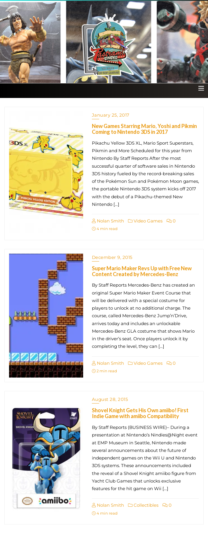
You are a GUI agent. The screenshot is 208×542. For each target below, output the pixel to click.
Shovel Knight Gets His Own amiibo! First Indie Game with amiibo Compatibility (140, 413)
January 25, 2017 (111, 115)
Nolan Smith (108, 221)
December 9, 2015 (112, 257)
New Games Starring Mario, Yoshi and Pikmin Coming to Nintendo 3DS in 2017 (144, 129)
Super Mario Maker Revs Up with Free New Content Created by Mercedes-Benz (142, 271)
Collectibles (143, 505)
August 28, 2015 (110, 399)
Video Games (145, 221)
